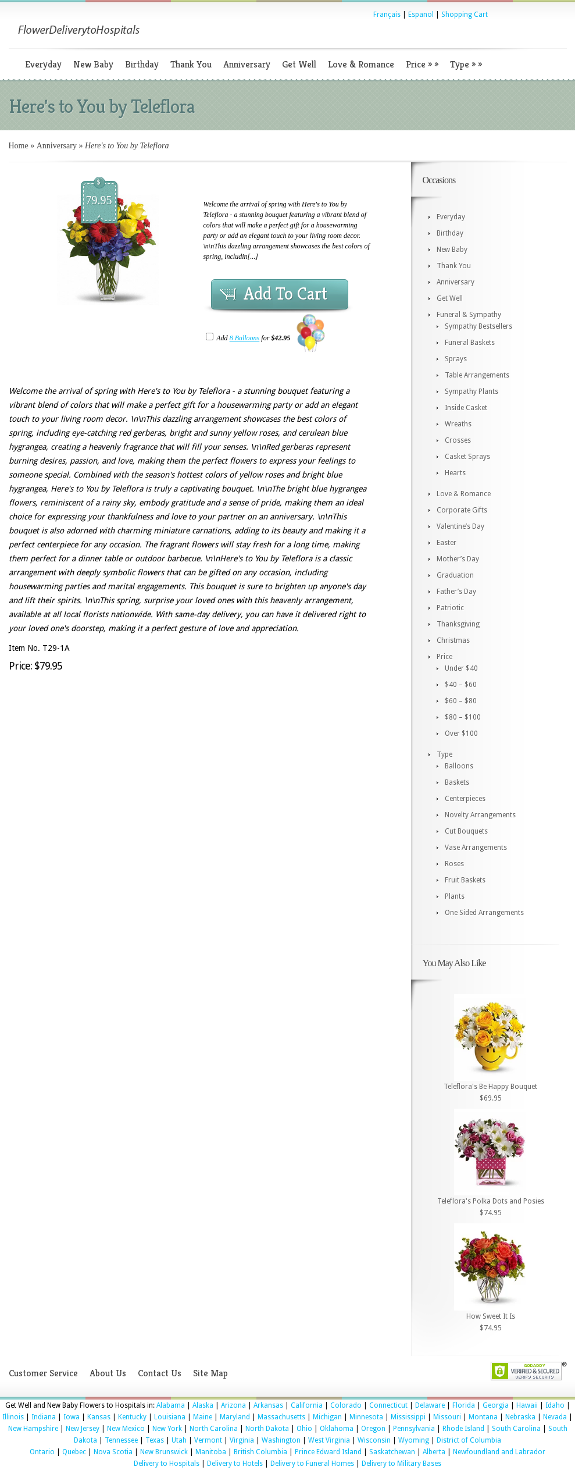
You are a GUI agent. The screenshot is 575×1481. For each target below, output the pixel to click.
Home (18, 145)
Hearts (455, 473)
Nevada (555, 1417)
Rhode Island (463, 1429)
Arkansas (268, 1405)
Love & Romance (361, 64)
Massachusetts (281, 1417)
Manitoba (210, 1452)
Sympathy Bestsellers (478, 326)
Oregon (373, 1429)
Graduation (455, 575)
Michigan (327, 1417)
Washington (281, 1440)
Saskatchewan (392, 1452)
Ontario (42, 1452)
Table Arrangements (477, 375)
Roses (454, 864)
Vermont (208, 1440)
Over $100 (461, 733)
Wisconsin (374, 1440)
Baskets (457, 782)
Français (387, 14)
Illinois (13, 1417)
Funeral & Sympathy (469, 315)
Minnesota (366, 1417)
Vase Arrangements (476, 847)
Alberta (434, 1452)
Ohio (304, 1429)
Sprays (456, 359)
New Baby (93, 64)
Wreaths (458, 424)
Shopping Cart (464, 14)
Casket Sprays (467, 457)
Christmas (453, 640)
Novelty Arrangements (480, 815)
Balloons (459, 766)
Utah (179, 1440)
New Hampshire (33, 1429)
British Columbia (260, 1452)
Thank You (191, 64)
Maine (202, 1417)
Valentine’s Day (460, 526)
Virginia (242, 1440)
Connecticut (388, 1405)
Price (422, 64)
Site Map (210, 1373)
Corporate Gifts (462, 510)
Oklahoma (336, 1429)
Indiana (43, 1417)
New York (167, 1429)
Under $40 (461, 668)
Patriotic (450, 608)
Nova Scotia (113, 1452)
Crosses (458, 440)
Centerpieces (465, 799)
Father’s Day (456, 592)
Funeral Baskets (470, 343)
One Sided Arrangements (484, 913)
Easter (446, 543)
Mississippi (408, 1417)
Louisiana (169, 1417)
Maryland (235, 1417)
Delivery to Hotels (235, 1463)
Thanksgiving (458, 624)
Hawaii (527, 1405)
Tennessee (121, 1440)
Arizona (233, 1405)
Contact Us (159, 1373)
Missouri (447, 1417)
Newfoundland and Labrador (499, 1452)
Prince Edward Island (328, 1452)
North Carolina (214, 1429)
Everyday (43, 64)
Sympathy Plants (471, 391)
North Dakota (267, 1429)
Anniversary (246, 64)
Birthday (142, 64)
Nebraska (520, 1417)
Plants (455, 896)
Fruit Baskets (465, 880)
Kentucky (132, 1417)
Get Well (299, 64)
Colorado (346, 1405)
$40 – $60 (461, 685)
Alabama (170, 1405)
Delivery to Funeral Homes (312, 1463)
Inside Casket (466, 408)
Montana (483, 1417)
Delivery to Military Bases (401, 1463)
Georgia (496, 1405)
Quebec (74, 1452)
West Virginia (329, 1440)
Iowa (71, 1417)
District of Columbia (469, 1440)
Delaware (430, 1405)
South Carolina (516, 1429)
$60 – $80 (461, 701)
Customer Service (43, 1373)
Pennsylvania (414, 1429)
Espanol (421, 14)
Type (466, 64)
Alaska (202, 1405)
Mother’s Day (458, 559)
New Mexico (126, 1429)
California (307, 1405)
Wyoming (413, 1440)
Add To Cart (285, 294)
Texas (154, 1440)
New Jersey (82, 1429)
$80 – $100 (463, 717)
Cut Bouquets (466, 831)
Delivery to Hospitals (166, 1463)
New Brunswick (164, 1452)
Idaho (555, 1405)
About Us (108, 1373)
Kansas (98, 1417)
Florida (463, 1405)
